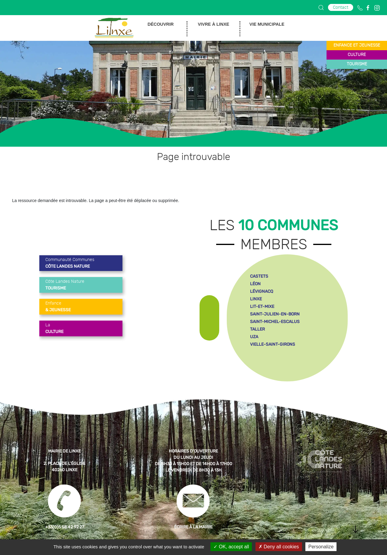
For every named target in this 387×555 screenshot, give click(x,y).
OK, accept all (231, 546)
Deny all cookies (279, 546)
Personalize (321, 546)
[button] (321, 8)
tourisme (357, 64)
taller (257, 329)
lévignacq (261, 291)
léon (255, 283)
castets (259, 276)
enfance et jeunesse (356, 45)
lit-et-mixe (262, 306)
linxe (256, 299)
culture (357, 55)
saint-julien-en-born (275, 314)
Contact (340, 7)
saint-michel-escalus (275, 321)
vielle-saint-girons (272, 344)
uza (254, 336)
